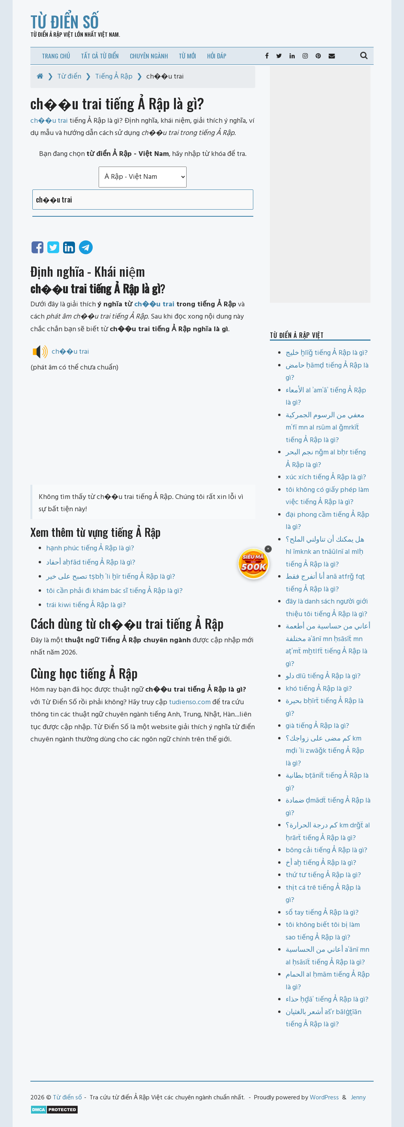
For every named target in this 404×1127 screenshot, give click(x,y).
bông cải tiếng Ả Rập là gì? (326, 850)
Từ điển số (64, 21)
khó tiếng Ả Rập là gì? (319, 689)
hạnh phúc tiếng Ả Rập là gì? (90, 548)
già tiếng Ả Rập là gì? (317, 726)
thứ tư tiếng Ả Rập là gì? (323, 875)
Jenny (358, 1098)
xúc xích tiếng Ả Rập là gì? (326, 477)
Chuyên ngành (149, 55)
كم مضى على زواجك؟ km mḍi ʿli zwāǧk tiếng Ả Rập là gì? (325, 751)
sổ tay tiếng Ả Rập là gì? (322, 913)
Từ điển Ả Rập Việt (51, 34)
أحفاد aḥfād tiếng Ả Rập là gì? (90, 562)
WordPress (324, 1098)
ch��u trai (154, 304)
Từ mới (187, 55)
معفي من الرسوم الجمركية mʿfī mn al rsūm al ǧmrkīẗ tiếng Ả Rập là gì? (325, 428)
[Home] (40, 77)
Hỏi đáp (216, 55)
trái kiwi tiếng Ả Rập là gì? (86, 605)
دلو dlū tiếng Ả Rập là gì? (323, 676)
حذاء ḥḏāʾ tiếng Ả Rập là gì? (327, 999)
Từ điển (69, 77)
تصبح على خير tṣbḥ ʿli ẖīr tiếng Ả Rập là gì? (110, 577)
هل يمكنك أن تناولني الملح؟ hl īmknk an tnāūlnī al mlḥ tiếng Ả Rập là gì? (325, 552)
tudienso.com (190, 702)
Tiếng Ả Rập (114, 77)
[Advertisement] (142, 429)
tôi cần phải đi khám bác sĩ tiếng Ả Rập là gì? (114, 591)
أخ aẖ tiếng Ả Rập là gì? (321, 863)
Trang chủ (56, 55)
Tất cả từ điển (100, 55)
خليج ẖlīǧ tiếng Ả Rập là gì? (327, 353)
